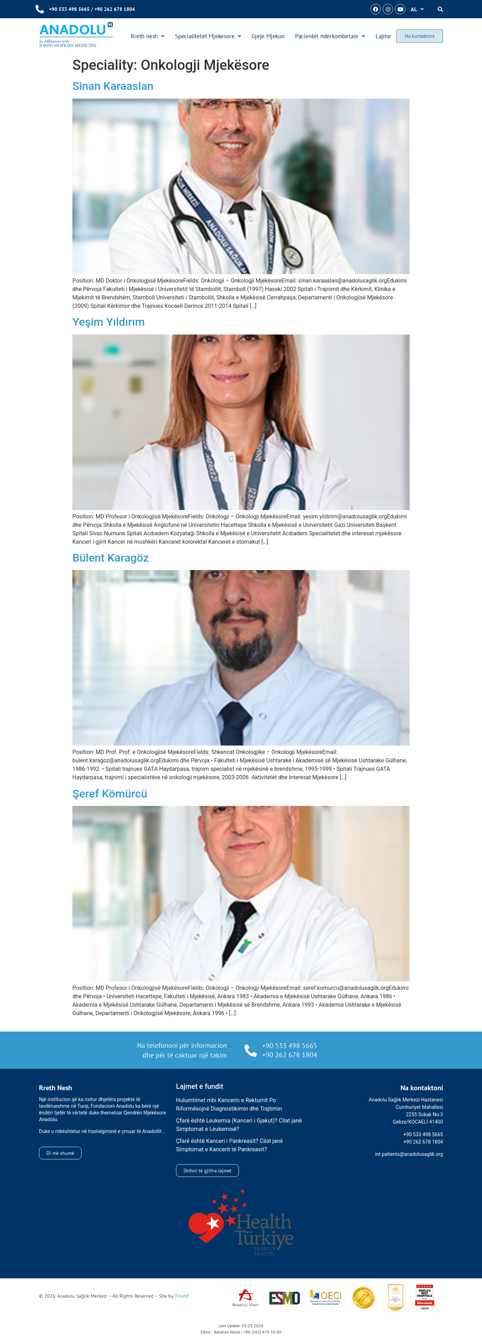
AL (417, 9)
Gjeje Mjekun (268, 36)
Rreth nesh (148, 36)
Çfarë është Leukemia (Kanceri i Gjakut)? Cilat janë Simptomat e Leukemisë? (239, 1124)
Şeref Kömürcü (109, 793)
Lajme (383, 36)
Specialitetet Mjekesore (208, 36)
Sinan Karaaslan (113, 86)
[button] (417, 9)
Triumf (181, 1296)
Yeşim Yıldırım (108, 322)
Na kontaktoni (420, 36)
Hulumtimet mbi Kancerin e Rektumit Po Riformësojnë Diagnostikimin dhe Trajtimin (229, 1104)
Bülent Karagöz (110, 557)
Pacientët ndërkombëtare (330, 36)
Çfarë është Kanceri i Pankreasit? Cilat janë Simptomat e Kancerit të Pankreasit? (229, 1145)
